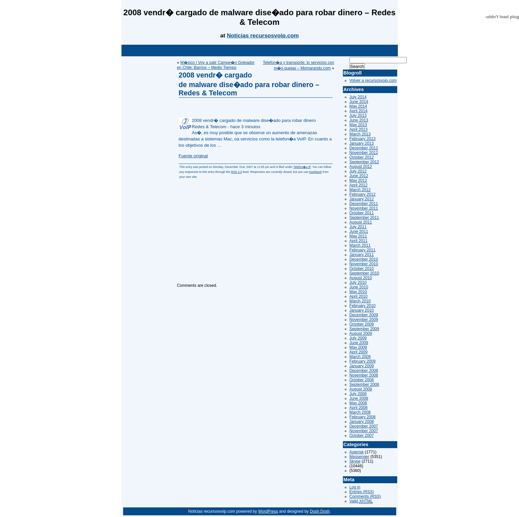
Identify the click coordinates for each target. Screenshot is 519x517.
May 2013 (358, 125)
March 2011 (360, 245)
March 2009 (360, 356)
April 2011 (359, 240)
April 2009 (359, 352)
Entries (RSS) (362, 492)
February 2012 (363, 194)
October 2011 (362, 213)
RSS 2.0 (236, 172)
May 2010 (358, 291)
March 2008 (360, 412)
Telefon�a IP (301, 167)
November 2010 (364, 264)
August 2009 (361, 333)
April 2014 (359, 111)
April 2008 (359, 407)
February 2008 (363, 417)
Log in (355, 487)
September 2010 (364, 273)
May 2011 (358, 236)
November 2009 (364, 319)
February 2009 (363, 361)
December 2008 (364, 370)
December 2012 (364, 148)
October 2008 (362, 380)
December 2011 (364, 203)
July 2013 (358, 115)
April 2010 (359, 296)
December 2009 (364, 315)
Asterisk (357, 452)
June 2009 (359, 342)
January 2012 (362, 199)
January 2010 (362, 310)
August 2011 (361, 222)
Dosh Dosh (320, 511)
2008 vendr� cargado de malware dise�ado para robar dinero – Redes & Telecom (249, 84)
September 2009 (364, 329)
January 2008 (362, 421)
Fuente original (193, 155)
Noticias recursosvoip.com (263, 35)
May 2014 (358, 106)
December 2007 (364, 426)
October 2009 (362, 324)
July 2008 (358, 393)
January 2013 (362, 143)
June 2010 (359, 287)
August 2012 (361, 166)
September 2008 (364, 384)
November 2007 (364, 431)
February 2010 (363, 305)
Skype (355, 461)
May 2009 (358, 347)
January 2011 (362, 254)
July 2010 (358, 282)
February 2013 (363, 138)
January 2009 (362, 366)
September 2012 (364, 162)
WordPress (268, 511)
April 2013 (359, 129)
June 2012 (359, 176)
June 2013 (359, 120)
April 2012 (359, 185)
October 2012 (362, 157)
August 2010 (361, 278)
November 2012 (364, 152)
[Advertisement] (259, 50)
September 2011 (364, 217)
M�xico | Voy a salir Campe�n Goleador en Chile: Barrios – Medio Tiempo (216, 65)
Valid (361, 501)
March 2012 (360, 189)
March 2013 (360, 134)
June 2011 (359, 231)
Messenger (359, 456)
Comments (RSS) (365, 496)
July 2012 (358, 171)
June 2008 (359, 398)
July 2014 (358, 97)
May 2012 (358, 180)
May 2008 (358, 403)
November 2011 (364, 208)
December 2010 (364, 259)
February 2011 (363, 250)
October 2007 (362, 435)
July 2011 (358, 227)
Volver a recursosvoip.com (373, 80)
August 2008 (361, 389)
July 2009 (358, 338)
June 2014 (359, 101)
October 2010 (362, 268)
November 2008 (364, 375)
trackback (315, 172)
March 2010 (360, 301)
